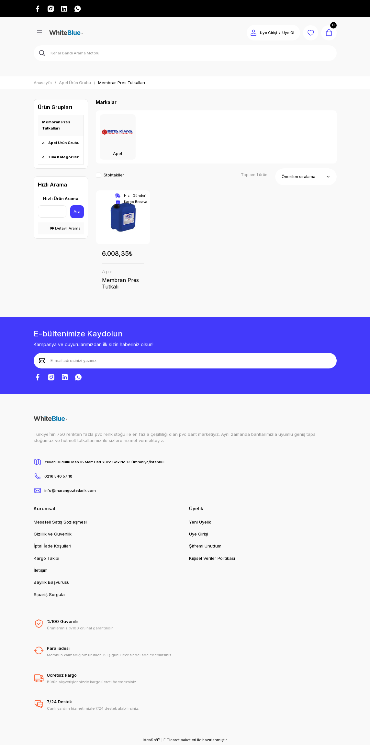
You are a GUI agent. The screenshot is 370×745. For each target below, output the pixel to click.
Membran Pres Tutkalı (120, 283)
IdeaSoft (151, 740)
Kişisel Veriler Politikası (212, 558)
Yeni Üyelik (200, 522)
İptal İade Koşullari (52, 546)
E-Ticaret (171, 740)
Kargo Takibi (46, 558)
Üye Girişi (198, 534)
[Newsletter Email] (185, 361)
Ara (77, 211)
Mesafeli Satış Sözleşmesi (60, 522)
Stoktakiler (114, 175)
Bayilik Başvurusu (52, 582)
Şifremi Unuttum (205, 546)
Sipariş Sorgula (49, 594)
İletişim (41, 570)
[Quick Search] (52, 211)
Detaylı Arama (65, 228)
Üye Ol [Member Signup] (288, 33)
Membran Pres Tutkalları (121, 83)
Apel (109, 271)
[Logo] (66, 33)
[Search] (185, 53)
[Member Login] (253, 33)
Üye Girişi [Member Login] (268, 33)
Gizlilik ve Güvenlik (53, 534)
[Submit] (42, 361)
